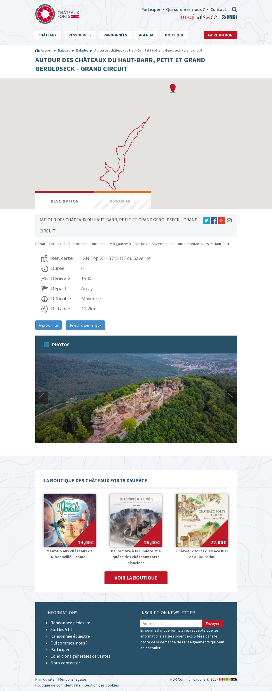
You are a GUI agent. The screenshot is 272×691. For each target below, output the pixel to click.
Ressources (80, 35)
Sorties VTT (61, 629)
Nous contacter (65, 663)
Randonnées (115, 35)
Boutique (174, 35)
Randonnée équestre (70, 636)
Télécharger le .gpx (85, 325)
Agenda (146, 35)
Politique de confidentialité (58, 685)
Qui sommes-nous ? (185, 9)
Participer (151, 9)
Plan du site (45, 679)
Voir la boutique (136, 577)
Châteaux (47, 35)
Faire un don (220, 35)
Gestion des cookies (101, 685)
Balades (64, 50)
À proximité (48, 325)
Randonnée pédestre (70, 622)
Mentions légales (72, 679)
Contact (218, 9)
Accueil (46, 50)
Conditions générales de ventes (80, 656)
